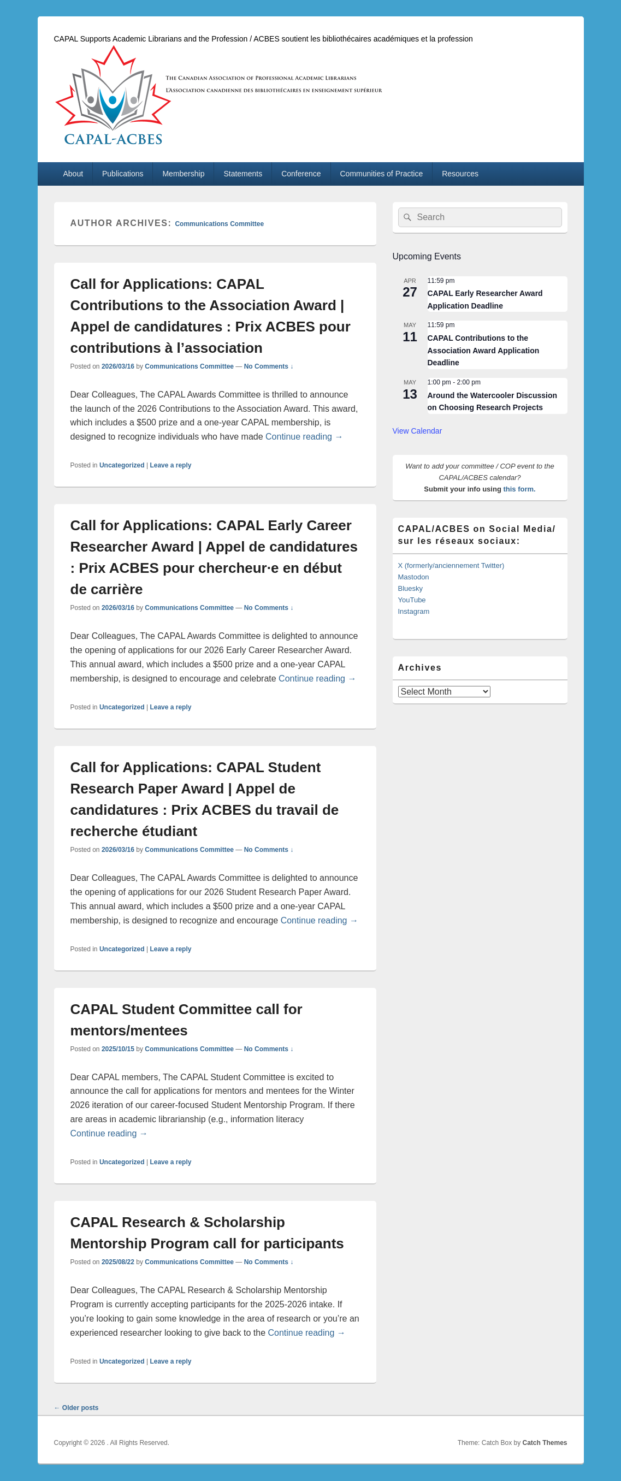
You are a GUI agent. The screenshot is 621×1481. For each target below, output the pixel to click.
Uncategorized (122, 465)
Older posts (76, 1408)
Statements (242, 173)
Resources (460, 173)
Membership (183, 173)
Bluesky (410, 588)
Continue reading (304, 436)
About (73, 173)
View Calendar (417, 430)
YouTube (412, 600)
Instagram (414, 611)
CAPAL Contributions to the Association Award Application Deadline (484, 350)
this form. (519, 489)
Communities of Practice (381, 173)
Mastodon (413, 577)
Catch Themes (544, 1443)
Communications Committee (219, 224)
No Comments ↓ (269, 366)
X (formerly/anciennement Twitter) (451, 565)
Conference (301, 173)
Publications (123, 173)
